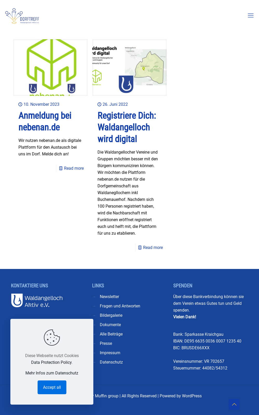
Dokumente (110, 324)
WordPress (192, 395)
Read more (74, 168)
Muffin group (106, 395)
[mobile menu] (250, 15)
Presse (106, 343)
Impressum (110, 352)
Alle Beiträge (111, 334)
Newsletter (109, 296)
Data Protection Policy (51, 362)
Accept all (52, 387)
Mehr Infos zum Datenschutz (51, 373)
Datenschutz (111, 362)
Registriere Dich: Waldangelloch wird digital (126, 127)
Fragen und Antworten (120, 306)
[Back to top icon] (234, 404)
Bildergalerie (111, 315)
